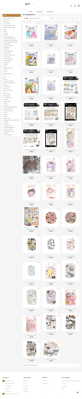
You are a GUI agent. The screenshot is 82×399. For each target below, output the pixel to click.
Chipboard (6, 47)
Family (5, 66)
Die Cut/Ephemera (8, 51)
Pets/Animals (7, 94)
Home (30, 11)
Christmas (6, 49)
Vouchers (25, 389)
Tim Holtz (6, 123)
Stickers (6, 112)
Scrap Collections (8, 109)
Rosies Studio (7, 101)
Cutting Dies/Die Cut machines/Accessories (10, 37)
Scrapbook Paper (8, 110)
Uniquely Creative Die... (51, 357)
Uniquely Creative (8, 129)
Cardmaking (7, 44)
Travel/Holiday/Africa (9, 127)
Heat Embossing (8, 73)
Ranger (5, 103)
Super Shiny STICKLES (9, 18)
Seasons (6, 122)
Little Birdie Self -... (32, 44)
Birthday (6, 33)
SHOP (5, 15)
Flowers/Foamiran (8, 68)
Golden (5, 70)
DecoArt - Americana (9, 55)
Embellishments (8, 60)
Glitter (5, 71)
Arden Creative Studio (9, 25)
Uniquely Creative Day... (51, 331)
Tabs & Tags (31, 176)
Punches (6, 99)
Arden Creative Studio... (70, 96)
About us (64, 381)
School (5, 116)
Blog (63, 387)
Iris (4, 75)
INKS (5, 77)
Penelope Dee (7, 96)
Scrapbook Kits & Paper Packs (11, 120)
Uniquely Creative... (51, 228)
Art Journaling (7, 23)
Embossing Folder (8, 58)
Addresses (25, 387)
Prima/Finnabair (8, 97)
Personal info (26, 379)
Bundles (6, 35)
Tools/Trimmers (8, 125)
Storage (6, 114)
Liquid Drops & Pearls (9, 83)
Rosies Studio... (31, 202)
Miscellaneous (7, 86)
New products (45, 381)
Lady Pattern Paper (9, 81)
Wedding (6, 133)
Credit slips (25, 384)
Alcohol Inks (7, 20)
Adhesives (6, 22)
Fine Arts (6, 64)
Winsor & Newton (8, 135)
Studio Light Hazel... (31, 228)
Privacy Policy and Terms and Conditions (71, 379)
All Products (39, 11)
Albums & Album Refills (9, 27)
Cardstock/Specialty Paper (11, 42)
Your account (27, 375)
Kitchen (5, 79)
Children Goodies (8, 45)
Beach (5, 31)
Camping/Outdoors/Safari (10, 40)
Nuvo (5, 92)
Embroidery (7, 62)
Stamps (6, 105)
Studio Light (7, 118)
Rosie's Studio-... (51, 281)
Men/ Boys (6, 88)
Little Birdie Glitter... (51, 70)
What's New (50, 11)
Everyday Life (7, 57)
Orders (24, 381)
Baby (5, 29)
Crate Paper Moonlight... (70, 149)
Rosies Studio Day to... (51, 176)
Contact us (64, 384)
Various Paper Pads (9, 131)
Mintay (5, 84)
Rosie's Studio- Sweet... (70, 307)
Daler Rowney (7, 53)
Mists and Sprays (8, 90)
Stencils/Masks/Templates (10, 107)
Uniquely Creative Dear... (70, 255)
